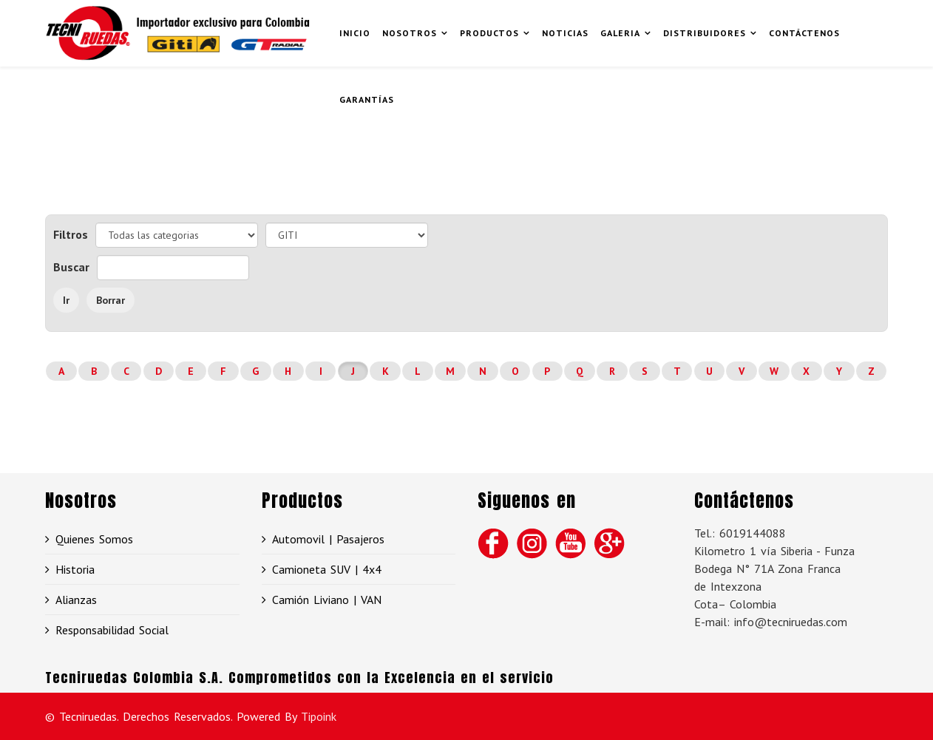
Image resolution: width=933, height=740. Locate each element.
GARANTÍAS (366, 99)
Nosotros (409, 32)
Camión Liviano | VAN (326, 599)
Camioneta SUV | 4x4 (326, 569)
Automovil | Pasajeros (328, 539)
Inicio (354, 32)
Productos (489, 32)
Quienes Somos (94, 539)
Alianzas (76, 599)
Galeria (620, 32)
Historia (75, 569)
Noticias (565, 32)
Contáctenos (804, 32)
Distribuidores (704, 32)
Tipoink (318, 716)
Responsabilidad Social (112, 629)
